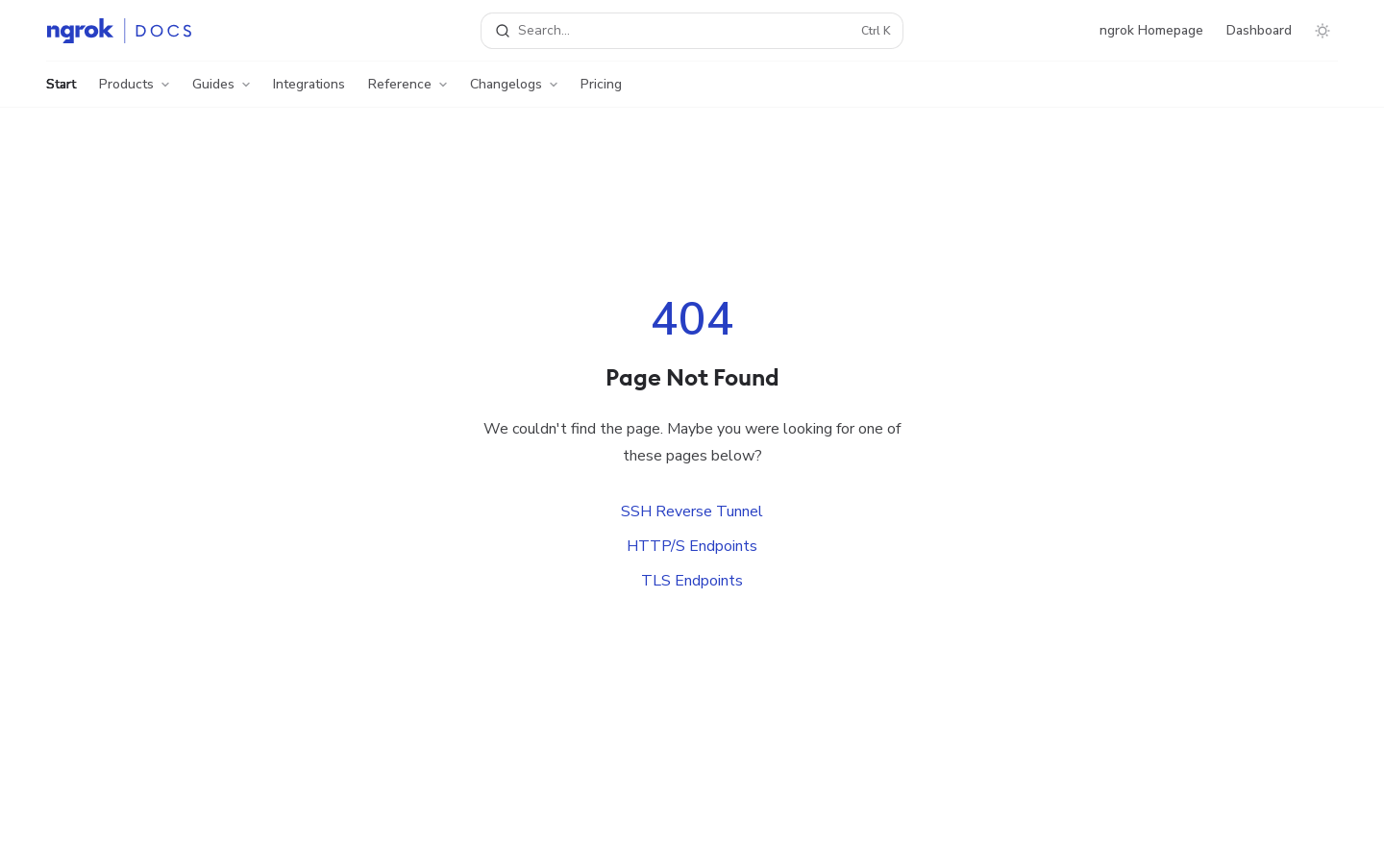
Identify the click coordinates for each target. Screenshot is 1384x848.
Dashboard (1259, 30)
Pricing (601, 91)
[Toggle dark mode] (1322, 30)
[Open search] (692, 30)
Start (61, 91)
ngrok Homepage (1151, 30)
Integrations (309, 91)
